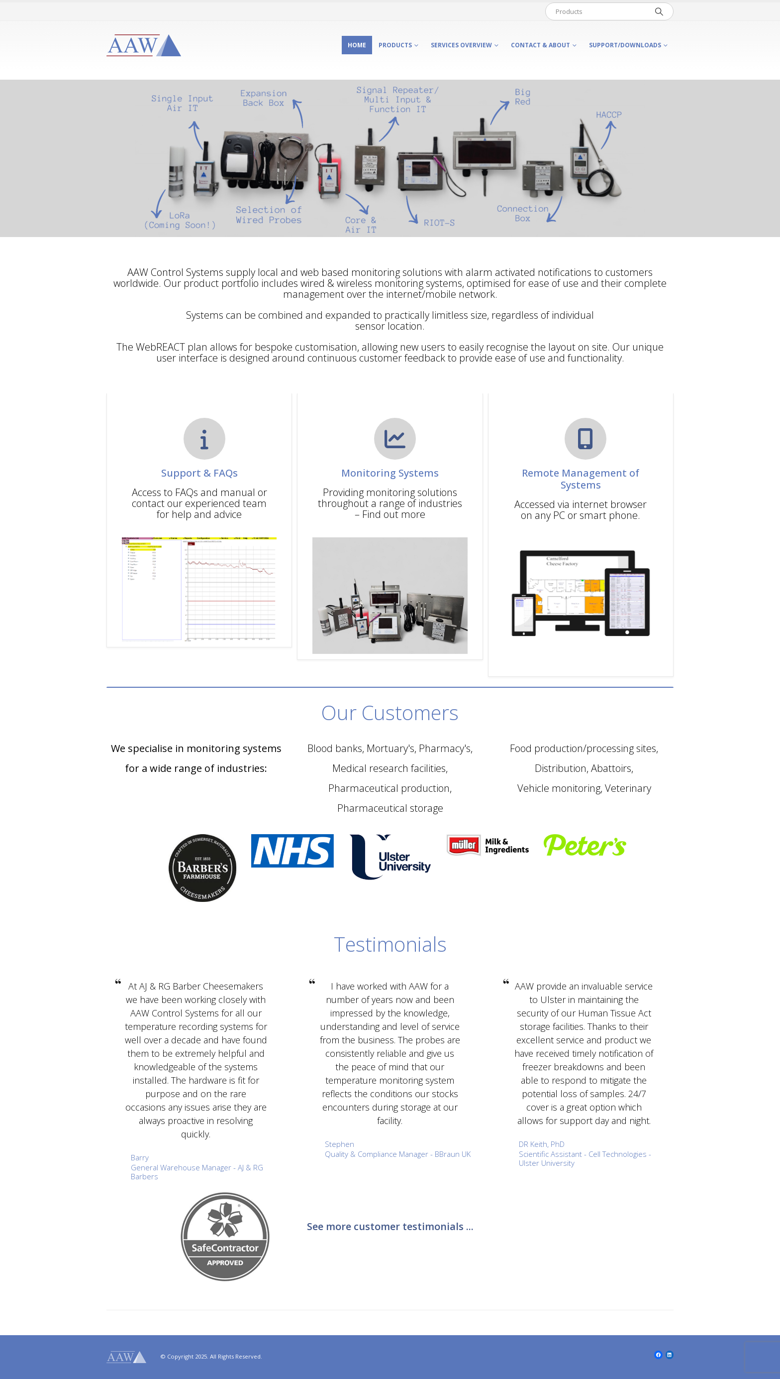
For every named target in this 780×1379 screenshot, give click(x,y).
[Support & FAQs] (199, 471)
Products (395, 45)
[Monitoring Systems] (389, 471)
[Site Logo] (143, 45)
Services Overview (461, 45)
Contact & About (540, 45)
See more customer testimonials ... (390, 1226)
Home (357, 45)
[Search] (659, 11)
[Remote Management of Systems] (580, 477)
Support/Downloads (625, 45)
